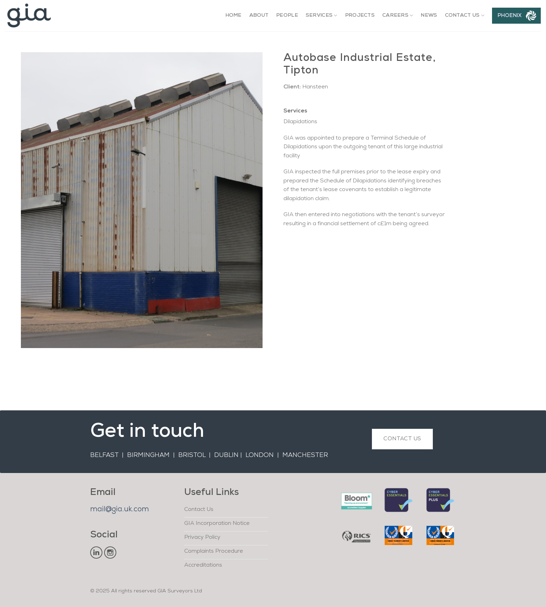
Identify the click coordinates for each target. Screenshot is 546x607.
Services (321, 15)
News (429, 15)
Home (233, 15)
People (287, 15)
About (258, 15)
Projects (360, 15)
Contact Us (464, 15)
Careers (397, 15)
